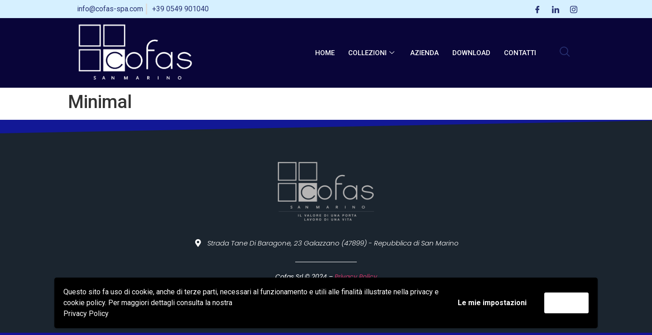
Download (471, 53)
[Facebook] (537, 9)
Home (325, 53)
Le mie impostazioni (492, 302)
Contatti (520, 53)
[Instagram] (573, 9)
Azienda (424, 53)
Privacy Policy (86, 313)
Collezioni (372, 53)
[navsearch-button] (564, 53)
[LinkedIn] (555, 9)
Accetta (566, 302)
